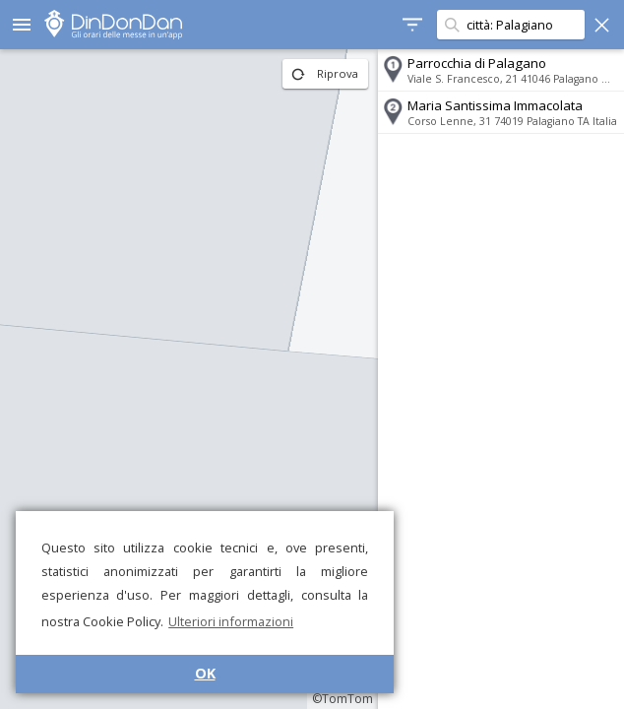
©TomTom (342, 698)
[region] (189, 379)
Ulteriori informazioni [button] (230, 621)
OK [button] (205, 673)
